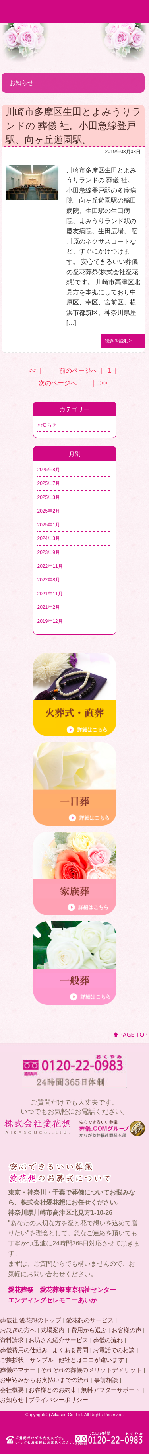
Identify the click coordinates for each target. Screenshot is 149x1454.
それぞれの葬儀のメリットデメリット (91, 1369)
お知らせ (46, 425)
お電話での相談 (114, 1350)
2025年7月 (48, 483)
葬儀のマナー (18, 1369)
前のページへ (78, 370)
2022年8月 (48, 580)
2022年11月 (50, 566)
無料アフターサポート (111, 1389)
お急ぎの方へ (18, 1330)
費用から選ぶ (89, 1330)
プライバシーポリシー (58, 1399)
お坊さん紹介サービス (58, 1340)
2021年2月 (48, 607)
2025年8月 (48, 469)
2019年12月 (50, 621)
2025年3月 (48, 497)
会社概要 (12, 1389)
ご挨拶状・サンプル (27, 1360)
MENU (137, 11)
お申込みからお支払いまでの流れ (44, 1379)
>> (104, 383)
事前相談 (106, 1379)
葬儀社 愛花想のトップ (30, 1320)
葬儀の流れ (108, 1340)
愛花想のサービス (90, 1320)
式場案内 (53, 1330)
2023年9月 (48, 552)
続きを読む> (118, 340)
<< (32, 370)
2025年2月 (48, 511)
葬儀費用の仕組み (24, 1350)
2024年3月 (48, 538)
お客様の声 (126, 1330)
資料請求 (12, 1340)
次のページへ (58, 383)
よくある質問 (70, 1350)
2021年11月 (50, 593)
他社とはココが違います (91, 1360)
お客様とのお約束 (52, 1389)
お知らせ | (14, 1399)
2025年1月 (48, 525)
